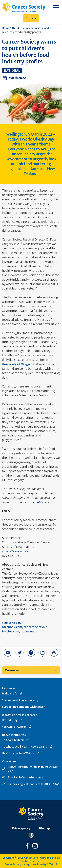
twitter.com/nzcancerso (19, 631)
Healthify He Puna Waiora (21, 753)
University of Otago (16, 364)
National (12, 70)
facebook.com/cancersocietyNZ (24, 627)
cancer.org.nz (11, 622)
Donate (31, 18)
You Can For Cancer (16, 726)
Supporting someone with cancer (23, 706)
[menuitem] (31, 670)
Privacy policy (21, 828)
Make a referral (12, 693)
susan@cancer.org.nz (17, 551)
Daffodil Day (12, 720)
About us (16, 28)
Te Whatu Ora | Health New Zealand (27, 746)
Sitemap (44, 828)
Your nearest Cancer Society (20, 700)
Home (5, 28)
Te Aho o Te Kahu (15, 740)
